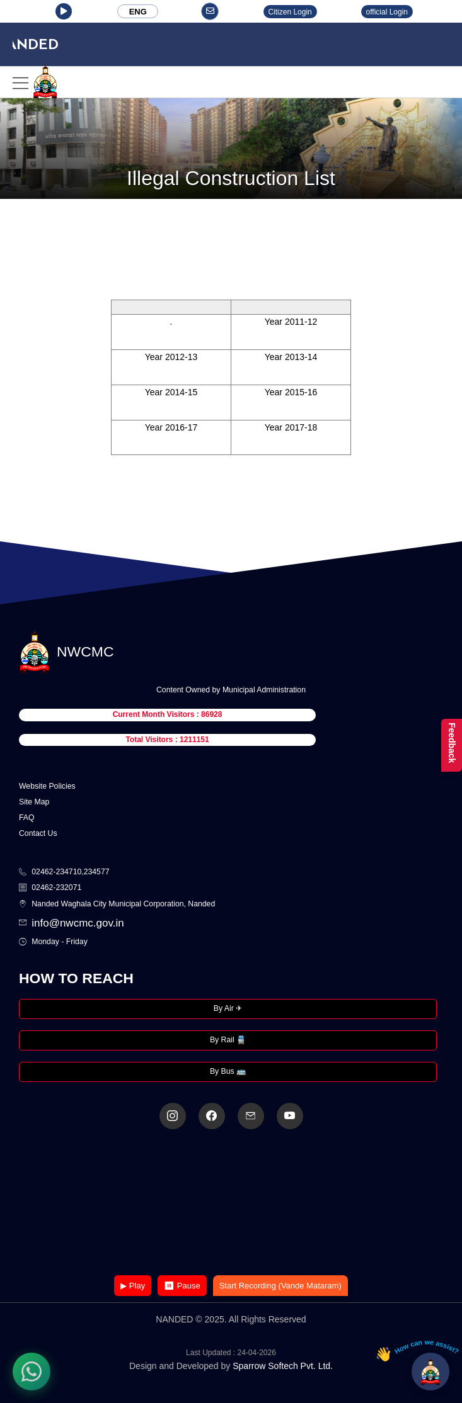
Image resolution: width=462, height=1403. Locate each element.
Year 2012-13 (171, 357)
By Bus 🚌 (228, 1071)
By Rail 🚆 (228, 1039)
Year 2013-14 (291, 357)
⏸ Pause (182, 1285)
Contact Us (38, 833)
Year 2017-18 (291, 427)
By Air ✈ (228, 1008)
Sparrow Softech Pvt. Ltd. (283, 1366)
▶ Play (132, 1285)
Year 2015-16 (291, 392)
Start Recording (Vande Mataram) (280, 1285)
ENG (138, 11)
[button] (63, 11)
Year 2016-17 (171, 427)
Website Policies (47, 786)
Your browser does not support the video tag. (231, 1203)
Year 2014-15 (171, 392)
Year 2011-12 (291, 322)
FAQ (27, 817)
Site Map (34, 801)
